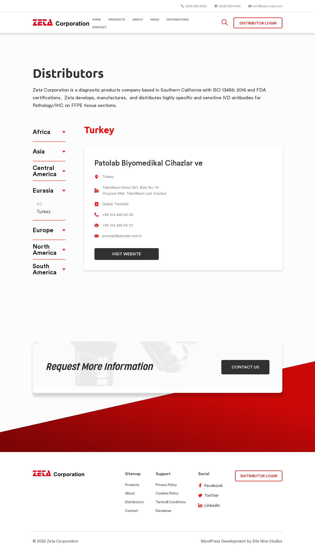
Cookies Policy (167, 493)
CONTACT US (245, 366)
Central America (45, 171)
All (39, 203)
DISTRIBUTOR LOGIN (258, 476)
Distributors (134, 502)
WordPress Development (223, 541)
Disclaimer (164, 511)
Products (132, 485)
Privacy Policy (166, 485)
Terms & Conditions (171, 502)
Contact (131, 511)
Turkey (44, 211)
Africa (41, 132)
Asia (39, 151)
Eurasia (43, 190)
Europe (43, 230)
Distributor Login (258, 23)
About (130, 493)
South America (45, 269)
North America (45, 249)
